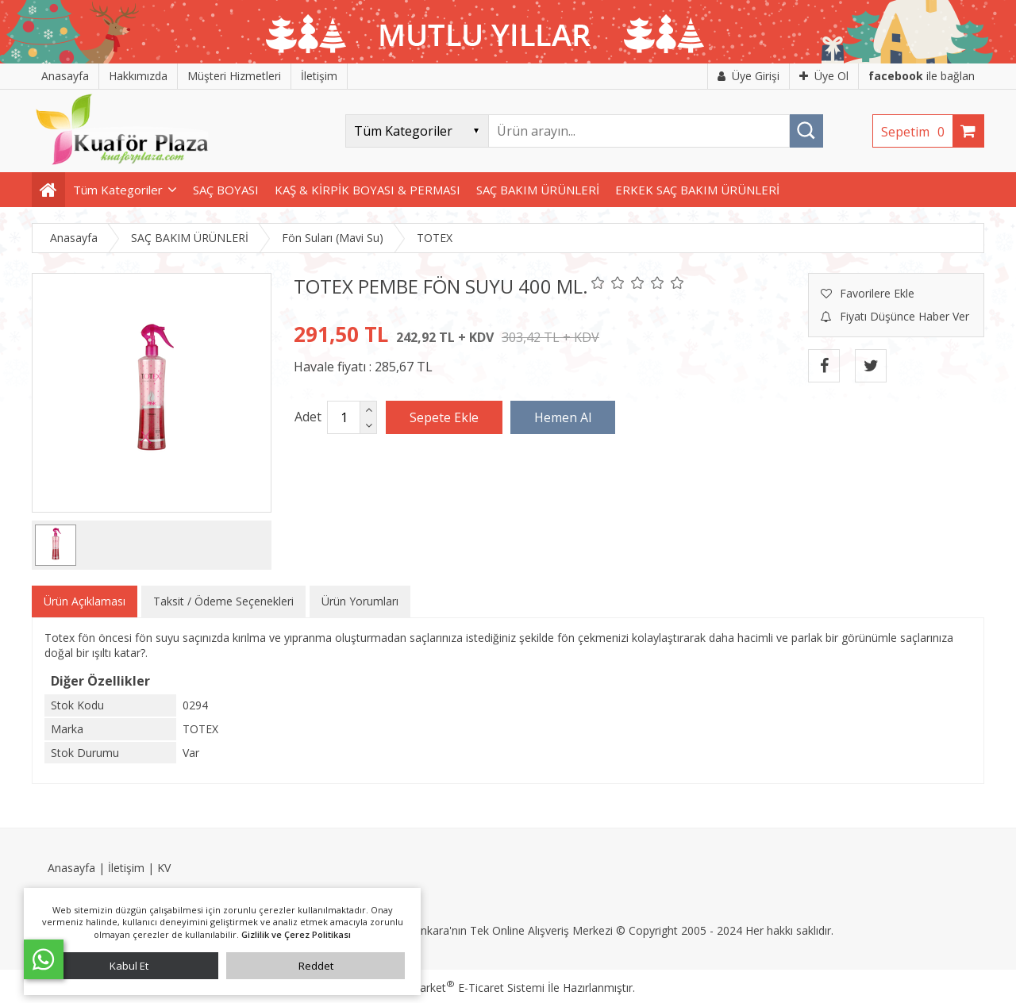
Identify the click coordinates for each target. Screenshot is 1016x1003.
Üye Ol (824, 75)
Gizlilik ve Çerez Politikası (296, 934)
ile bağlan (921, 75)
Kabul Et (129, 966)
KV (164, 867)
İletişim (126, 867)
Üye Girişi (748, 75)
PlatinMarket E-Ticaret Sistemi (463, 987)
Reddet (315, 966)
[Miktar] (343, 417)
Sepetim (916, 131)
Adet (307, 416)
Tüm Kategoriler (118, 190)
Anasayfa (71, 867)
